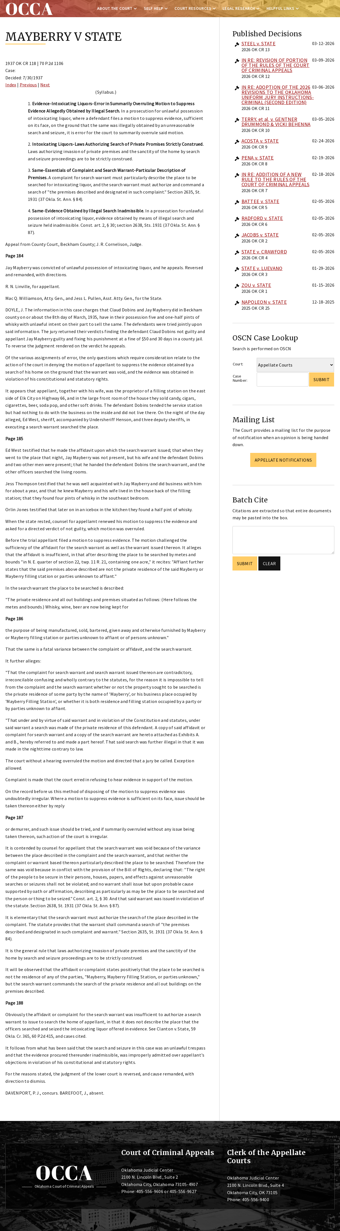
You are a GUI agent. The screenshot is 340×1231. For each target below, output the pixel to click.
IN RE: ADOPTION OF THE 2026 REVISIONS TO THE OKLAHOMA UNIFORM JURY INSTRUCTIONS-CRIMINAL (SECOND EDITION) (277, 94)
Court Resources (193, 8)
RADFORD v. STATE (262, 218)
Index (10, 84)
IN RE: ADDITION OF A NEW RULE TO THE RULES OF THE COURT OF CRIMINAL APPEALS (275, 179)
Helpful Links (280, 8)
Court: (238, 364)
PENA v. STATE (257, 157)
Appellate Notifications (283, 460)
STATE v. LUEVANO (262, 268)
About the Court (114, 8)
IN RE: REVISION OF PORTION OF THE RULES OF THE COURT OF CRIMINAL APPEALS (275, 65)
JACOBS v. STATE (260, 235)
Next (45, 84)
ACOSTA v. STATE (260, 141)
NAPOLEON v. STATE (264, 302)
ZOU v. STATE (256, 285)
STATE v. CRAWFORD (264, 251)
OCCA (64, 1172)
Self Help (153, 8)
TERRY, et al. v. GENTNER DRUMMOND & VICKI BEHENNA (276, 121)
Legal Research (239, 8)
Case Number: (240, 378)
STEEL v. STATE (258, 43)
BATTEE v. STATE (260, 201)
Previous (28, 84)
